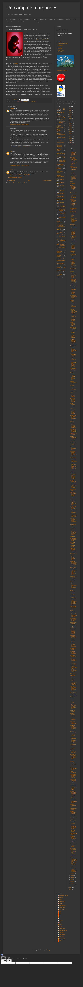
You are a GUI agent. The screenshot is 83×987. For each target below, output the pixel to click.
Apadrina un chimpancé (73, 656)
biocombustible (59, 145)
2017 (70, 125)
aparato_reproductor (61, 139)
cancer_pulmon (62, 161)
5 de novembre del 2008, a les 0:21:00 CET (19, 147)
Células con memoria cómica (72, 292)
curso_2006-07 (60, 176)
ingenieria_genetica (61, 239)
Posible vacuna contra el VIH (72, 324)
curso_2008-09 (32, 101)
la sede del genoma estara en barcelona (73, 550)
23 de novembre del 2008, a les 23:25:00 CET (20, 174)
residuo (61, 264)
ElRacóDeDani (62, 905)
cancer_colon (62, 158)
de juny (72, 875)
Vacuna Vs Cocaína (72, 711)
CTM (63, 118)
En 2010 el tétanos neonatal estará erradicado (73, 644)
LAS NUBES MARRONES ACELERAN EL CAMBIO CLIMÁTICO (73, 852)
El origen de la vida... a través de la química (73, 578)
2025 (70, 110)
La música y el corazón (73, 818)
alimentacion (59, 131)
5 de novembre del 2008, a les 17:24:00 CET (19, 165)
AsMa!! (71, 181)
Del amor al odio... (72, 697)
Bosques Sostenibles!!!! (73, 805)
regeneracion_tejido (60, 263)
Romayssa (61, 936)
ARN (58, 109)
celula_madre (60, 164)
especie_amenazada (61, 224)
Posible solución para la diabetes (72, 335)
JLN (60, 918)
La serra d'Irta (61, 50)
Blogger (49, 950)
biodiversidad (59, 146)
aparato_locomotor (61, 137)
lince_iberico (59, 243)
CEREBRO (59, 116)
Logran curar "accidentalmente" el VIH (73, 781)
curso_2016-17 (60, 205)
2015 (70, 129)
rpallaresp (59, 266)
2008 (70, 142)
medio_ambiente (10, 22)
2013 (70, 133)
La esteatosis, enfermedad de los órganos (73, 297)
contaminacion (60, 19)
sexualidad (59, 267)
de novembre (73, 147)
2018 (70, 123)
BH (64, 109)
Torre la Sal (60, 51)
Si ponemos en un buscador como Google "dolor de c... (72, 246)
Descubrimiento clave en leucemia (73, 619)
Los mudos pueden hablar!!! (72, 395)
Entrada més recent (11, 180)
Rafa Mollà (12, 169)
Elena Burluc (62, 907)
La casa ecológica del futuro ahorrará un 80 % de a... (73, 342)
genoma (58, 230)
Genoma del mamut (72, 649)
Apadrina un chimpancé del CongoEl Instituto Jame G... (73, 475)
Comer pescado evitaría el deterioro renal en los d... (73, 188)
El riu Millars (60, 45)
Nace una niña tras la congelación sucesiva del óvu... (73, 220)
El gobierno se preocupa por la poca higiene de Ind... (73, 625)
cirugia (58, 167)
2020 (70, 120)
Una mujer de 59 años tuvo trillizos (73, 370)
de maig (72, 877)
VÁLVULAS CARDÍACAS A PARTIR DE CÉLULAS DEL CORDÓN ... (73, 862)
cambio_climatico (20, 22)
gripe (64, 230)
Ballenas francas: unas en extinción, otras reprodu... (72, 716)
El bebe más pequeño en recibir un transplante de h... (73, 177)
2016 (70, 127)
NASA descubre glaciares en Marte (72, 592)
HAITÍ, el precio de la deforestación (73, 763)
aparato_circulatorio (61, 134)
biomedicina (59, 148)
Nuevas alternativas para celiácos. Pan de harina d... (73, 363)
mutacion (59, 252)
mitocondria (59, 251)
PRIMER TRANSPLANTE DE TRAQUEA (73, 682)
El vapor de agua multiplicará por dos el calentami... (73, 727)
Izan (60, 916)
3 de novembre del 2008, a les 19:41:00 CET (19, 124)
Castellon (63, 119)
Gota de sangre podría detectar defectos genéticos (72, 424)
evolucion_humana (61, 226)
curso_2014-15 (60, 199)
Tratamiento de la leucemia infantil (72, 677)
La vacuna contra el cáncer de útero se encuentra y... (73, 152)
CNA (60, 899)
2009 (70, 140)
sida (64, 267)
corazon (58, 172)
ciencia (61, 165)
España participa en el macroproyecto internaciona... (73, 585)
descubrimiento (62, 209)
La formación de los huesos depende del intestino (73, 239)
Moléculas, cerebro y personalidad (73, 226)
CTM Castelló (61, 42)
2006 (70, 889)
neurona (58, 256)
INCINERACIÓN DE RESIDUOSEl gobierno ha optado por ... (73, 601)
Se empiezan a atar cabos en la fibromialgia (73, 869)
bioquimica (13, 19)
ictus (58, 233)
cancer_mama (62, 160)
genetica (35, 19)
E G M (60, 903)
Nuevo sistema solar (73, 834)
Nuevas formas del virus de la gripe (73, 826)
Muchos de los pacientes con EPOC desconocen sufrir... (73, 532)
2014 (70, 131)
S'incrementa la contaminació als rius (73, 800)
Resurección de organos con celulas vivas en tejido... (73, 330)
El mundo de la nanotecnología (73, 447)
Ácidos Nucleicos (73, 772)
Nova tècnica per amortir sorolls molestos (73, 776)
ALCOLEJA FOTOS (63, 895)
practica (29, 22)
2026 (70, 108)
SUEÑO (58, 126)
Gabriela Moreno (63, 909)
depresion (63, 206)
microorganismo (60, 249)
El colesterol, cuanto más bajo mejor (73, 515)
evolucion (61, 225)
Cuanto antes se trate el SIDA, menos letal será (73, 502)
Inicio (7, 19)
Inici (29, 180)
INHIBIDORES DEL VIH (73, 209)
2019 (70, 122)
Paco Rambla (62, 928)
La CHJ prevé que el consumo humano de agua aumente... (73, 509)
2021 (70, 118)
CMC (58, 118)
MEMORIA (61, 122)
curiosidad (59, 175)
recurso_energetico (61, 260)
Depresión (72, 536)
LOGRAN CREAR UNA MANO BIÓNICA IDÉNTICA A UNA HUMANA (73, 313)
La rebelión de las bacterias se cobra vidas (73, 257)
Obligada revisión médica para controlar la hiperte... (73, 264)
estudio (16, 63)
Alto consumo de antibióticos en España (73, 526)
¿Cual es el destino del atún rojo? (73, 751)
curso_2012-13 (60, 193)
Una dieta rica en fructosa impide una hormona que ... (73, 214)
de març (72, 881)
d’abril (71, 879)
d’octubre (72, 873)
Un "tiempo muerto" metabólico (73, 652)
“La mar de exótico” (72, 831)
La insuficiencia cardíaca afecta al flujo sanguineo (73, 356)
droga (58, 211)
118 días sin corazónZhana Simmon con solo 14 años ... (73, 564)
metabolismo (28, 19)
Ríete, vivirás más (73, 490)
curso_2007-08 (60, 179)
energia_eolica (62, 213)
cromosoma (59, 173)
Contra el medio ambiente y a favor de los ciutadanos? (73, 304)
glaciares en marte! (72, 546)
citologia (20, 19)
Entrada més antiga (47, 180)
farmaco (61, 228)
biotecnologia (59, 152)
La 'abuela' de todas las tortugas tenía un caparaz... (73, 232)
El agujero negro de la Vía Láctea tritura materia (73, 638)
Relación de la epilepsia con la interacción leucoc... (73, 454)
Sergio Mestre (62, 938)
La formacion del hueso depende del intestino (73, 459)
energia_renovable (61, 215)
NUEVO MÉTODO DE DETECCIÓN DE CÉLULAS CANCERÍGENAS (73, 467)
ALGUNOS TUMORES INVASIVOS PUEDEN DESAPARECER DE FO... (73, 161)
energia (63, 211)
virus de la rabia (72, 543)
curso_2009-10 (60, 185)
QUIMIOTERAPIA (60, 123)
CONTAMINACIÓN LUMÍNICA (73, 722)
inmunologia (52, 19)
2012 (70, 135)
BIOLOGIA (26, 101)
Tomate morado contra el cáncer (72, 405)
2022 (70, 116)
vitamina (58, 275)
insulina (61, 241)
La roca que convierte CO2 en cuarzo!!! (72, 400)
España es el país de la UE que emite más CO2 (73, 706)
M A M (60, 924)
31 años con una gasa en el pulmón (72, 205)
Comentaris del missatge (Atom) (20, 182)
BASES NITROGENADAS (73, 768)
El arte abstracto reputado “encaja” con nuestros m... (72, 376)
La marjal (60, 48)
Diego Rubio (62, 901)
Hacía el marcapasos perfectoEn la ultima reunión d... (73, 740)
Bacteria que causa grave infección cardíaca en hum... (73, 348)
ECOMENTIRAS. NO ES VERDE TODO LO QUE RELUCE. (73, 757)
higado (60, 232)
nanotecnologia (59, 253)
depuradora (62, 207)
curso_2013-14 (60, 196)
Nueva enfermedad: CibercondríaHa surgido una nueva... (73, 170)
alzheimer (59, 133)
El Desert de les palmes (63, 43)
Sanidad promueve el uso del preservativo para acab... (73, 274)
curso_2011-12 (60, 190)
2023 (70, 114)
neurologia (59, 255)
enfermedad (62, 217)
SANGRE (59, 125)
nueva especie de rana (73, 434)
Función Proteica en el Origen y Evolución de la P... (73, 439)
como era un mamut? (73, 596)
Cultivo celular (73, 673)
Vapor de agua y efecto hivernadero (73, 694)
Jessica (61, 920)
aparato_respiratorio (60, 142)
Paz (11, 151)
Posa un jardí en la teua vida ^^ (73, 607)
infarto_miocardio (62, 236)
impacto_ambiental (61, 234)
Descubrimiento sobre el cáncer (73, 845)
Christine (12, 108)
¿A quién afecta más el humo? (73, 200)
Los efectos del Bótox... (73, 252)
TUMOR (58, 129)
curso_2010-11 (60, 188)
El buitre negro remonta (73, 809)
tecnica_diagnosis (60, 272)
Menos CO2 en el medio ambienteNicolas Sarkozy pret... (73, 794)
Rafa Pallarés (62, 934)
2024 (70, 112)
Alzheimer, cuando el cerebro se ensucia (73, 733)
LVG (60, 922)
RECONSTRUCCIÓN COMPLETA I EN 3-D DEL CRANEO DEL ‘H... (73, 571)
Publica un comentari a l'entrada (15, 177)
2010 (70, 138)
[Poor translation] (9, 960)
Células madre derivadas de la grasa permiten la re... (73, 282)
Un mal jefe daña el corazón (72, 319)
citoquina (58, 169)
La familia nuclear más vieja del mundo (73, 387)
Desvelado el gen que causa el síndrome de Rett (73, 631)
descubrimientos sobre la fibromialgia (73, 430)
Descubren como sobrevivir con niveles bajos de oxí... (73, 839)
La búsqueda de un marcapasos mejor (73, 746)
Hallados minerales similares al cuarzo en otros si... (73, 814)
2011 (70, 136)
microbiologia (43, 19)
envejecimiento (59, 222)
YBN (60, 940)
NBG (60, 926)
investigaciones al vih (73, 443)
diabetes (61, 210)
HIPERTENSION (62, 121)
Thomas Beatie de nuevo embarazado (73, 520)
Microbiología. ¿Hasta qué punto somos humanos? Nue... (73, 556)
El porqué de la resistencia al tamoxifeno (73, 195)
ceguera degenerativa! (73, 382)
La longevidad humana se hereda (73, 539)
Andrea (61, 897)
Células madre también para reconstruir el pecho (73, 417)
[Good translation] (3, 960)
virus (60, 274)
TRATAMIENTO (60, 127)
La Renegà (60, 47)
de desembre (73, 144)
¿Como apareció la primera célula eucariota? (73, 411)
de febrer (72, 883)
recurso (74, 19)
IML (60, 911)
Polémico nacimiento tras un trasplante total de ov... (73, 688)
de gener (72, 885)
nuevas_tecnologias (61, 258)
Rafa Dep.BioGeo (63, 930)
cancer (63, 157)
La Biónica (72, 183)
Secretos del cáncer (73, 269)
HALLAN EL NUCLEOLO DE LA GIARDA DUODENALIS (73, 495)
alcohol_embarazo (20, 101)
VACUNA (59, 130)
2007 (70, 887)
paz (35, 101)
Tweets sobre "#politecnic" (62, 70)
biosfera (68, 19)
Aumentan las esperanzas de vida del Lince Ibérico (73, 787)
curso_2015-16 (60, 202)
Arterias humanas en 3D (72, 701)
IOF (60, 913)
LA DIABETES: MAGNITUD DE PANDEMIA (73, 661)
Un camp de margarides (31, 7)
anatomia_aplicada (38, 22)
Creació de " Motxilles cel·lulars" (73, 822)
